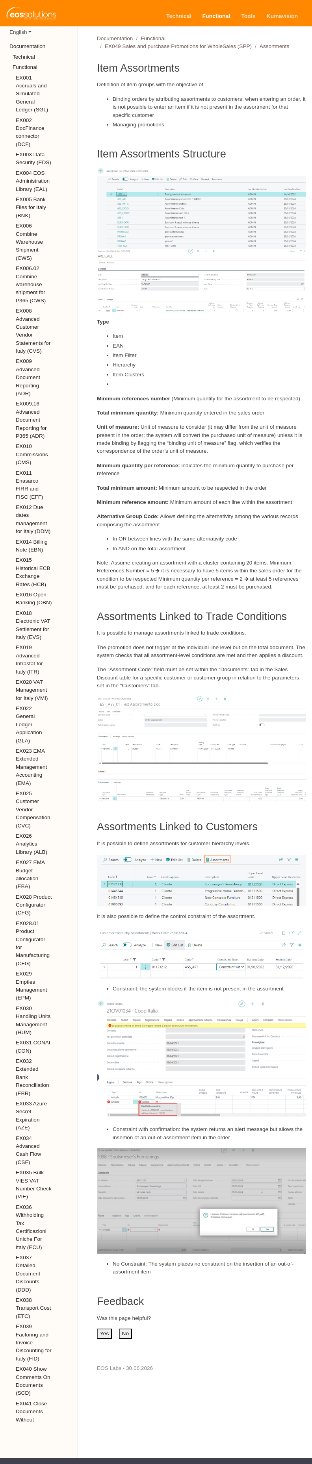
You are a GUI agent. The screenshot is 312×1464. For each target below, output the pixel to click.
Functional (153, 38)
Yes (104, 1333)
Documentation (115, 38)
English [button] (18, 32)
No (125, 1333)
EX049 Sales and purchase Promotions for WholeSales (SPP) (178, 46)
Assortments (275, 46)
